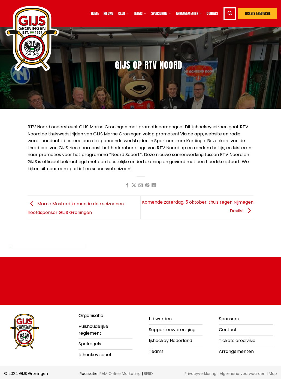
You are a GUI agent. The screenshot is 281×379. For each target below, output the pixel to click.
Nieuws (109, 13)
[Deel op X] (134, 185)
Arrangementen (189, 13)
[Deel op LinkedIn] (154, 185)
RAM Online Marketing (120, 373)
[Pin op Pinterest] (147, 185)
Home (95, 13)
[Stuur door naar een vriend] (140, 185)
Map (273, 373)
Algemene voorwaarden (242, 373)
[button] (229, 13)
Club (123, 13)
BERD (148, 373)
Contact (212, 13)
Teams (140, 13)
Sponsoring (161, 13)
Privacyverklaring (200, 373)
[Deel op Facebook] (127, 185)
